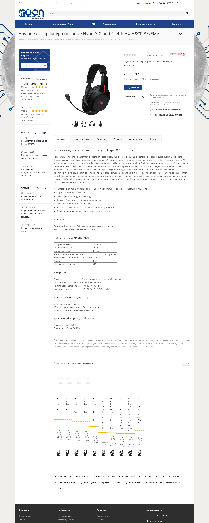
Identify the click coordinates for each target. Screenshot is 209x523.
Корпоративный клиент (30, 498)
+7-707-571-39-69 (158, 479)
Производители (65, 494)
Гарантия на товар (67, 487)
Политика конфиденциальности (71, 516)
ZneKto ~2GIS (27, 107)
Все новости (41, 132)
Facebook (168, 516)
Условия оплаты (65, 479)
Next (188, 363)
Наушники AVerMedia (65, 446)
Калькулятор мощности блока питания (111, 499)
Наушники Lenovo (132, 446)
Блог (21, 490)
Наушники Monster (153, 446)
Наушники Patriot (171, 440)
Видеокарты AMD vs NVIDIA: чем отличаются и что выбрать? (34, 213)
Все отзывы (41, 79)
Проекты (62, 498)
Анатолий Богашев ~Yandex (34, 84)
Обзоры (100, 487)
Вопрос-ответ (103, 479)
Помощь (101, 483)
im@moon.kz (156, 485)
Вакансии (23, 494)
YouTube (188, 516)
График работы (143, 2)
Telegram (181, 516)
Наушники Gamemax (105, 440)
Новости (23, 487)
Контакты (62, 490)
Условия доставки (66, 483)
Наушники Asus (173, 446)
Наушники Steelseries (149, 440)
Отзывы (22, 483)
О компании (25, 479)
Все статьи (42, 188)
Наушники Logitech (88, 446)
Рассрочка (102, 494)
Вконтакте (161, 516)
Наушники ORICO (127, 440)
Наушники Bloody (63, 440)
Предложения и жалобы (108, 490)
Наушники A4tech (83, 440)
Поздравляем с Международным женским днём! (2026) (33, 172)
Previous (184, 363)
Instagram (175, 516)
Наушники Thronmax (110, 446)
